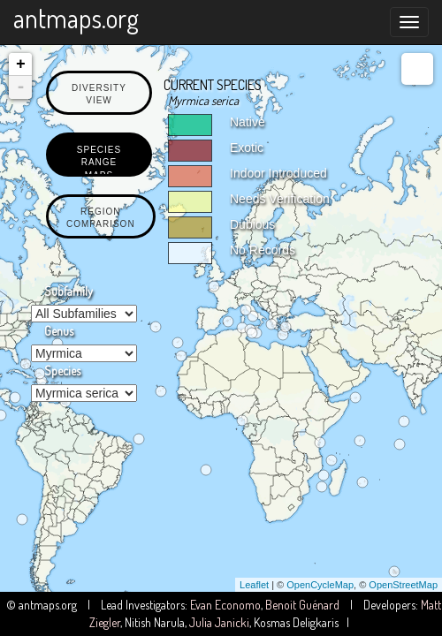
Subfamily (68, 291)
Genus (58, 330)
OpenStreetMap (403, 584)
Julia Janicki (219, 622)
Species (62, 370)
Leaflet (254, 584)
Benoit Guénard (302, 604)
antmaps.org (76, 17)
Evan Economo (225, 604)
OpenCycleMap (320, 584)
